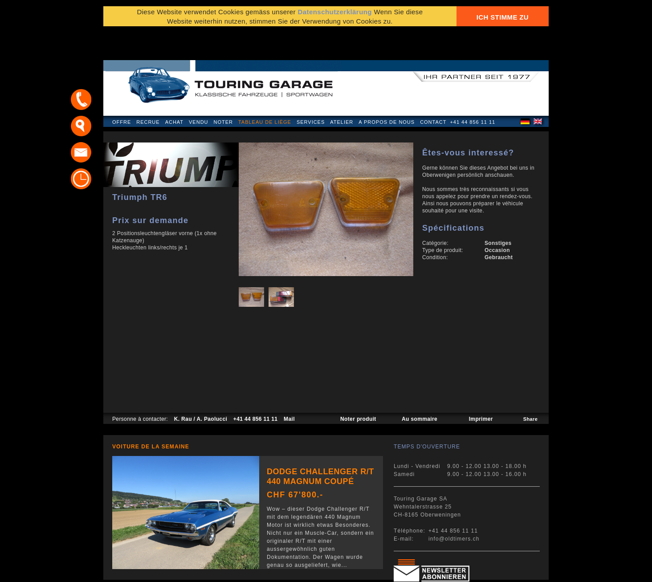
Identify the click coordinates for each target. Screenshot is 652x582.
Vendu (198, 91)
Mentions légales (138, 570)
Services (311, 91)
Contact (433, 91)
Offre (121, 91)
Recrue (147, 91)
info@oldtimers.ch (454, 508)
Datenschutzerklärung (334, 14)
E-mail (435, 570)
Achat (174, 91)
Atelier (341, 91)
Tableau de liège (264, 91)
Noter (223, 91)
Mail (289, 388)
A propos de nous (387, 91)
